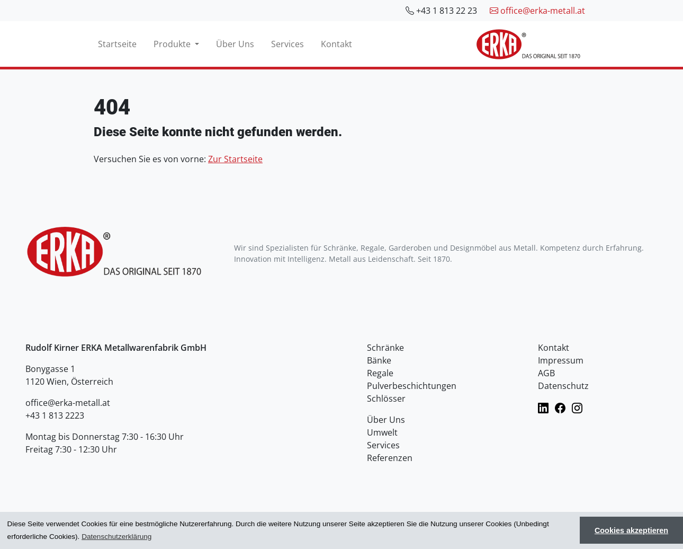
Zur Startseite (235, 159)
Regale (380, 373)
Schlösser (386, 398)
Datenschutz (563, 386)
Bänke (379, 360)
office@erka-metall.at (537, 10)
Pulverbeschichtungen (411, 386)
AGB (546, 373)
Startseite (117, 44)
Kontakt (336, 44)
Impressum (560, 360)
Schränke (385, 347)
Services (287, 44)
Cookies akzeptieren (631, 530)
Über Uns (235, 44)
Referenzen (389, 458)
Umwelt (382, 432)
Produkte (173, 44)
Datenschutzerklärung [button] (116, 537)
